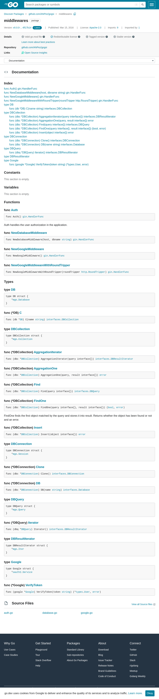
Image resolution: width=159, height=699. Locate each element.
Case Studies (11, 655)
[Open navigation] (151, 4)
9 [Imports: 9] (113, 27)
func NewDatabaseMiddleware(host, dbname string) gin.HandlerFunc (45, 92)
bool (111, 407)
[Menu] (79, 60)
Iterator (33, 522)
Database (24, 299)
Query (21, 509)
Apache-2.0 (95, 27)
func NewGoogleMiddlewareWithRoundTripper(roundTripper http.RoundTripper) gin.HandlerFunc (61, 100)
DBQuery (95, 391)
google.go (87, 612)
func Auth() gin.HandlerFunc (20, 88)
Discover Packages (14, 14)
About (102, 643)
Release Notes (106, 665)
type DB (8, 104)
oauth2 (17, 572)
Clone (40, 467)
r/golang (134, 665)
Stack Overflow (43, 660)
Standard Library (75, 649)
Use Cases (9, 649)
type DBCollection (14, 112)
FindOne (40, 401)
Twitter (133, 649)
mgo (15, 299)
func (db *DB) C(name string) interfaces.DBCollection (40, 108)
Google (16, 562)
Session (23, 454)
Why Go (9, 643)
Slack (132, 660)
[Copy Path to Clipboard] (74, 13)
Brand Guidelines (107, 671)
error (103, 375)
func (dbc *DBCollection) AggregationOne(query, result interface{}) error (51, 120)
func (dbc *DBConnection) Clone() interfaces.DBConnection (44, 140)
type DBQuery (12, 148)
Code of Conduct (107, 676)
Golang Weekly (138, 676)
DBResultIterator (122, 359)
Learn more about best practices (38, 42)
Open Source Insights (34, 52)
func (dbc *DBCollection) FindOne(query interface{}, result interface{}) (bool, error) (57, 128)
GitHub (133, 655)
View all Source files (142, 604)
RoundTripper (96, 272)
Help (37, 665)
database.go (49, 612)
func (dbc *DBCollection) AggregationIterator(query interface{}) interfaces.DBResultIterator (62, 116)
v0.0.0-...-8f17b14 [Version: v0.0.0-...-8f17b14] (18, 27)
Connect (135, 643)
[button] (22, 36)
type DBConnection (15, 136)
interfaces (53, 319)
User (87, 592)
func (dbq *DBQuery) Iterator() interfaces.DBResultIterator (43, 152)
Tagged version (97, 36)
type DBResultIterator (16, 156)
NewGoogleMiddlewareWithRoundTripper (40, 265)
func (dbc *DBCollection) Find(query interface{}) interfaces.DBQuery (49, 124)
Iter (21, 549)
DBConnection (21, 444)
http (84, 272)
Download (103, 649)
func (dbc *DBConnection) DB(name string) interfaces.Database (47, 144)
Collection (25, 339)
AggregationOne (45, 368)
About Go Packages (77, 660)
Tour (37, 655)
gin (25, 216)
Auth (14, 210)
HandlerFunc (35, 216)
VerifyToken (33, 585)
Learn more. (135, 693)
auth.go (8, 612)
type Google (11, 160)
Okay (150, 693)
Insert (38, 427)
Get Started (43, 643)
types (79, 592)
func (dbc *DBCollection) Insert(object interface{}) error (41, 132)
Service (27, 572)
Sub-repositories (75, 655)
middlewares (65, 14)
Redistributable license (65, 36)
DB (13, 289)
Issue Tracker (105, 660)
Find (37, 384)
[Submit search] (143, 5)
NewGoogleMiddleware (27, 249)
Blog (100, 655)
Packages (73, 643)
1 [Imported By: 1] (132, 27)
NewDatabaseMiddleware (29, 232)
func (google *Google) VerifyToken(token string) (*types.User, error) (49, 164)
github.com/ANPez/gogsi (41, 14)
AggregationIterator (48, 352)
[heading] (14, 4)
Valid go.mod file (33, 36)
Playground (41, 649)
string (66, 239)
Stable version (124, 36)
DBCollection (70, 319)
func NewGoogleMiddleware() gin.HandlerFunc (31, 96)
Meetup (134, 671)
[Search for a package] (82, 5)
